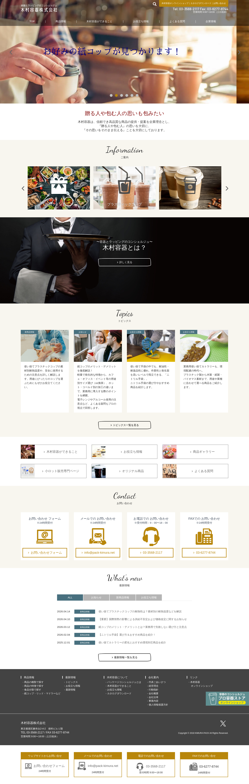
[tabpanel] (124, 52)
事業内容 (153, 700)
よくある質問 (177, 21)
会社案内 (153, 677)
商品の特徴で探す (34, 685)
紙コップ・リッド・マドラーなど (42, 693)
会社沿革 (153, 697)
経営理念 (153, 685)
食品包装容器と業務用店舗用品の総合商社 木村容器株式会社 (39, 8)
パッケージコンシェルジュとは (124, 682)
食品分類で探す (32, 689)
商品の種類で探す (34, 682)
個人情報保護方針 (158, 704)
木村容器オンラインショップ (175, 3)
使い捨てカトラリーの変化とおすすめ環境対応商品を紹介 (132, 642)
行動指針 (153, 689)
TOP (32, 21)
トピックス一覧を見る (126, 425)
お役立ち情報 (141, 21)
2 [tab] (116, 95)
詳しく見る (125, 262)
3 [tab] (122, 95)
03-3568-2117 (152, 552)
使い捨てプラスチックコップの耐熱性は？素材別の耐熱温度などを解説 (140, 611)
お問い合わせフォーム (46, 552)
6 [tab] (137, 95)
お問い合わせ (219, 3)
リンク (194, 677)
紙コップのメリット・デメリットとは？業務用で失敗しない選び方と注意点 (143, 626)
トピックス (72, 682)
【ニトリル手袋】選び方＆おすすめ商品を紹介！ (127, 634)
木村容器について (117, 677)
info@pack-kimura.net (99, 552)
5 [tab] (132, 95)
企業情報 (211, 21)
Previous (10, 51)
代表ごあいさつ (157, 682)
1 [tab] (111, 95)
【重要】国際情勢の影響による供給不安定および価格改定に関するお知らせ (143, 619)
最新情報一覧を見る (125, 657)
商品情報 (61, 21)
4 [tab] (127, 95)
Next (238, 51)
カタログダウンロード (201, 3)
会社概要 (153, 693)
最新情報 (70, 677)
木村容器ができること (99, 21)
